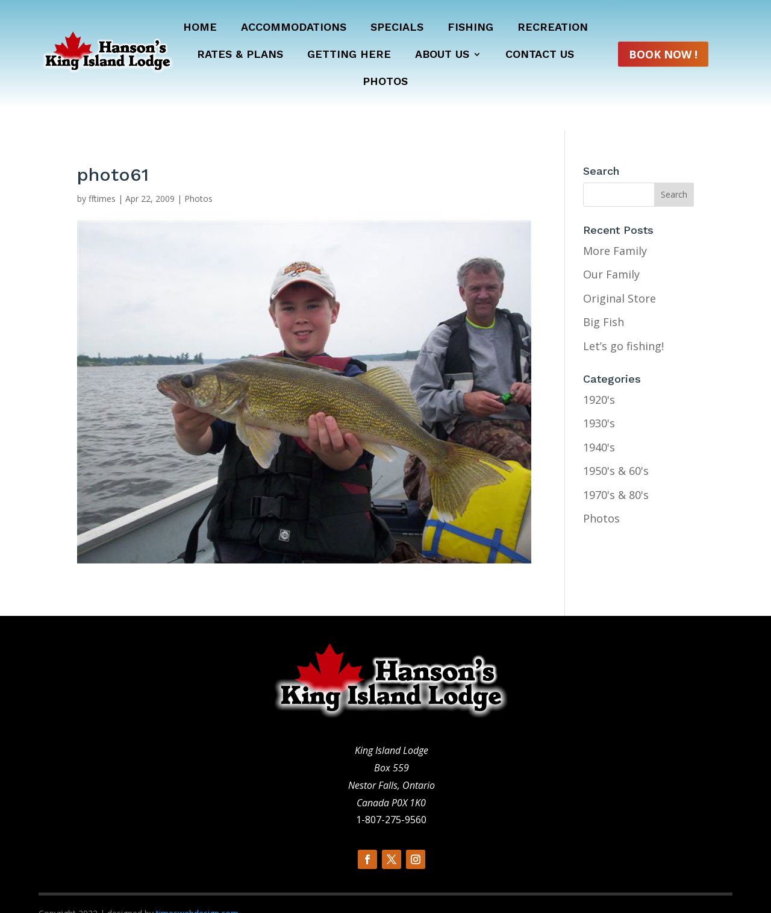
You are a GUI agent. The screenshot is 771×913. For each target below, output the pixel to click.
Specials (396, 28)
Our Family (611, 252)
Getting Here (349, 55)
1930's (599, 401)
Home (200, 28)
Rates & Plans (240, 55)
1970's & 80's (616, 472)
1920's (599, 377)
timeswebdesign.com (197, 891)
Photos (385, 82)
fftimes (102, 176)
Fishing (470, 28)
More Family (615, 228)
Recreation (552, 28)
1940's (599, 425)
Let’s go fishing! (623, 323)
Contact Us (539, 55)
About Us (442, 55)
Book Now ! (663, 54)
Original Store (619, 276)
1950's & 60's (616, 449)
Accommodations (293, 28)
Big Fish (603, 300)
